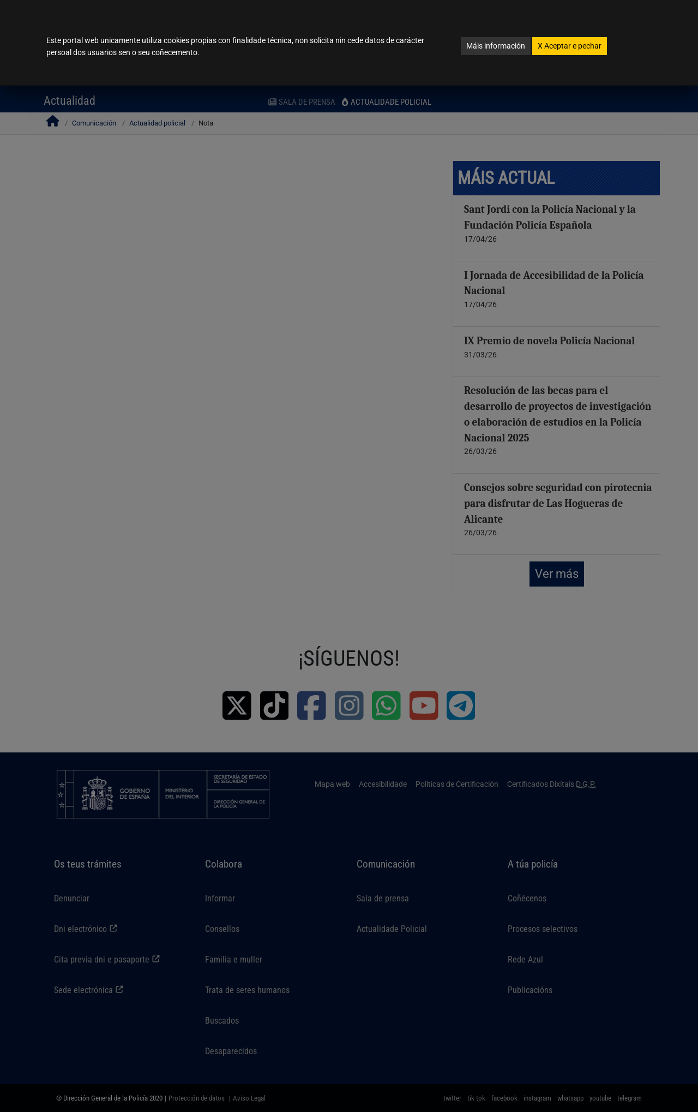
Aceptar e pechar (569, 45)
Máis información (495, 45)
